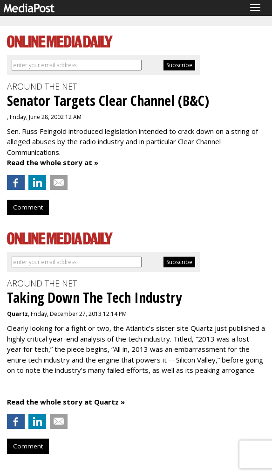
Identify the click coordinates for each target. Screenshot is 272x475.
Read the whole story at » (52, 162)
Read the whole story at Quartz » (66, 401)
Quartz (17, 314)
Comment (28, 207)
